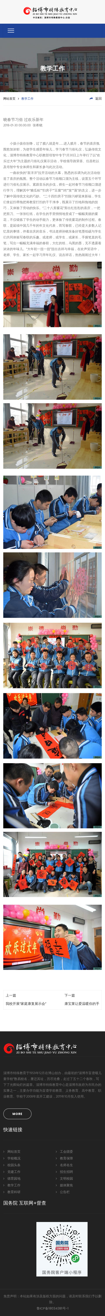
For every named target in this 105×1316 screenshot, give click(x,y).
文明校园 (64, 1178)
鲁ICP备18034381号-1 (53, 1308)
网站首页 (9, 98)
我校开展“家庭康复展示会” (26, 1004)
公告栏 (63, 1192)
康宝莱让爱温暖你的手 (81, 1004)
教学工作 (11, 1185)
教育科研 (11, 1192)
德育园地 (11, 1178)
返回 (96, 98)
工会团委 (64, 1151)
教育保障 (64, 1158)
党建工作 (11, 1172)
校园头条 (11, 1165)
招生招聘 (64, 1172)
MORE (17, 1114)
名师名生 (64, 1165)
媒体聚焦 (64, 1185)
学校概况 (11, 1158)
